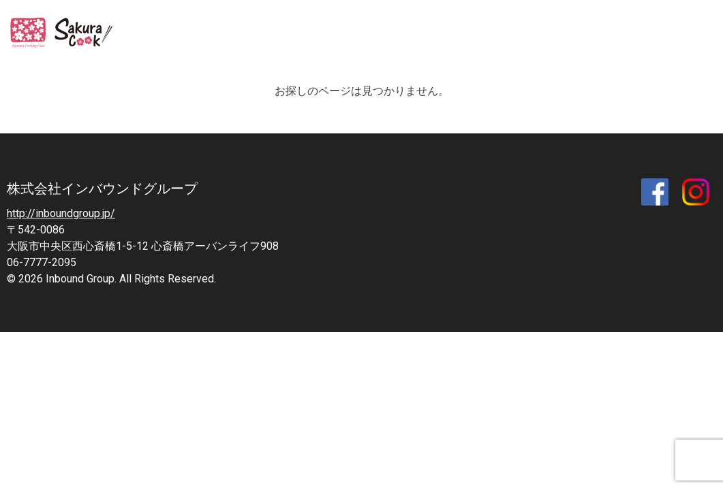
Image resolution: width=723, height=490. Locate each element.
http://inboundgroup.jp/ (61, 213)
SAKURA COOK (66, 34)
